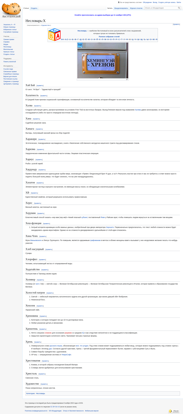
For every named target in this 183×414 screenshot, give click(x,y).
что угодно (84, 346)
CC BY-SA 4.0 (55, 407)
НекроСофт (66, 355)
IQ (83, 333)
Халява (138, 110)
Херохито (110, 227)
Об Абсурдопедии (55, 411)
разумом (68, 333)
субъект (84, 217)
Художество (45, 25)
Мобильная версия (91, 411)
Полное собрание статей (109, 37)
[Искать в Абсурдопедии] (162, 8)
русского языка (56, 346)
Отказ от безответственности (73, 411)
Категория (30, 393)
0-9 (62, 39)
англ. (38, 284)
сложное (48, 333)
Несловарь (82, 31)
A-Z (66, 39)
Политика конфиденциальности (36, 411)
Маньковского (36, 240)
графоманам (95, 240)
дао (50, 349)
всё (77, 346)
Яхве (103, 217)
